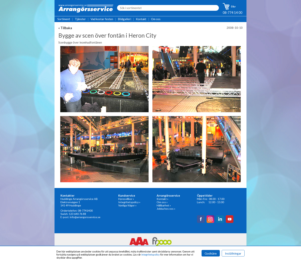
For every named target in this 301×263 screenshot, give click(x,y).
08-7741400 (85, 210)
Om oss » (162, 202)
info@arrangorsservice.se (85, 217)
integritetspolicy (150, 254)
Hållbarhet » (164, 205)
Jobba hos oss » (166, 208)
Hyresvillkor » (126, 198)
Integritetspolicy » (129, 202)
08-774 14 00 (232, 13)
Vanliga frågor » (127, 205)
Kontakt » (162, 198)
